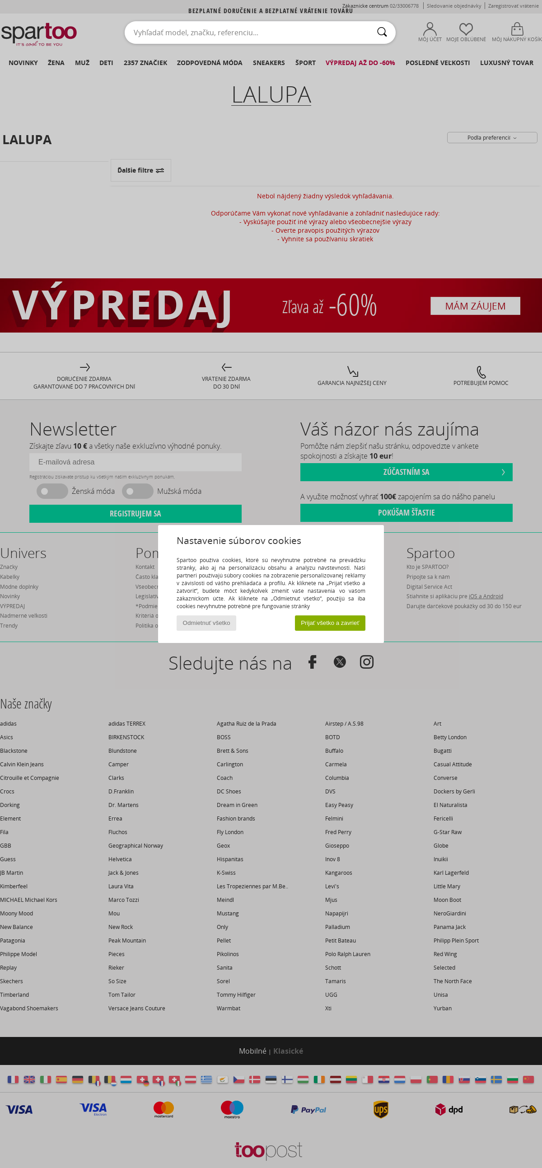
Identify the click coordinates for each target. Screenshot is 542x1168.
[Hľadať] (382, 32)
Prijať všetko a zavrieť (330, 622)
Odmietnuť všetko (206, 622)
